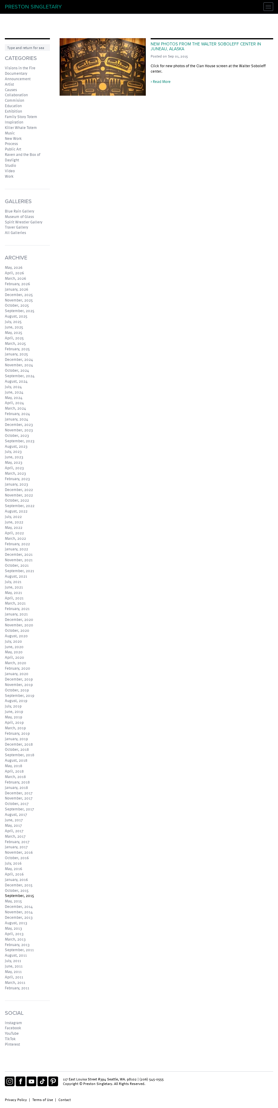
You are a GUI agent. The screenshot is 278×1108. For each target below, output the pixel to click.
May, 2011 (13, 971)
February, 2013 (17, 944)
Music (10, 133)
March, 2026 (15, 278)
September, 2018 (19, 755)
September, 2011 (19, 950)
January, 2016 (16, 879)
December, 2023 (19, 424)
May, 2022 (13, 527)
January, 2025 (16, 354)
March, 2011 (15, 982)
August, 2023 (16, 446)
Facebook (13, 1028)
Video (10, 171)
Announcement (18, 79)
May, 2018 (13, 766)
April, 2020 (14, 657)
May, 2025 (13, 332)
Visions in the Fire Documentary (20, 70)
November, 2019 (19, 684)
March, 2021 (15, 603)
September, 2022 (19, 506)
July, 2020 (13, 641)
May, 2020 (14, 652)
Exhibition (13, 111)
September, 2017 (19, 809)
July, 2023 (13, 451)
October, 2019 (17, 690)
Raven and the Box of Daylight (22, 157)
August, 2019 (16, 700)
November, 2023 (19, 430)
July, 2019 (13, 706)
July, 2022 (13, 516)
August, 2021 (16, 576)
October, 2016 (17, 858)
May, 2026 (13, 267)
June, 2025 (14, 327)
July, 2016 (13, 863)
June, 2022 (14, 522)
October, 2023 (17, 435)
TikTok (10, 1039)
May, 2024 (13, 397)
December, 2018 (19, 744)
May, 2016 (13, 869)
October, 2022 (17, 500)
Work (9, 176)
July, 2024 (13, 387)
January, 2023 (16, 484)
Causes (11, 90)
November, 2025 (19, 300)
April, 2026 (14, 273)
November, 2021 (19, 560)
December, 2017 (19, 793)
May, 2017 (13, 825)
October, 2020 (17, 630)
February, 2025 (17, 349)
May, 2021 (13, 592)
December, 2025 (19, 295)
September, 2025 (19, 311)
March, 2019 (15, 728)
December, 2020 (19, 619)
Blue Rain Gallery (19, 211)
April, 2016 (14, 874)
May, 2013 (13, 928)
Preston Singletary (33, 6)
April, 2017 (14, 831)
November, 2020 (19, 625)
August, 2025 (16, 316)
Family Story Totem (21, 117)
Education (13, 106)
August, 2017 (16, 814)
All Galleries (15, 232)
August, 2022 (16, 511)
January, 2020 (16, 674)
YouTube (12, 1033)
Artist (9, 84)
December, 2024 (19, 359)
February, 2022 (17, 544)
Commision (14, 100)
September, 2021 (19, 571)
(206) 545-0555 (151, 1079)
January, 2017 (16, 847)
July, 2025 (13, 321)
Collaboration (16, 95)
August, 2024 (16, 381)
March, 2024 (15, 408)
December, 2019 (19, 679)
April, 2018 (14, 771)
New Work (13, 138)
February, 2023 (17, 479)
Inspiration (14, 122)
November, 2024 (19, 365)
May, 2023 (13, 462)
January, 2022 (16, 549)
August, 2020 (16, 636)
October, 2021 (17, 565)
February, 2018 (17, 782)
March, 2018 (15, 776)
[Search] (27, 47)
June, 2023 (14, 457)
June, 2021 (14, 587)
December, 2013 (19, 917)
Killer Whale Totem (21, 127)
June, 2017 (14, 820)
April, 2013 (14, 934)
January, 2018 (16, 787)
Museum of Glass (19, 216)
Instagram (13, 1023)
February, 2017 (17, 842)
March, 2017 (15, 836)
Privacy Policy (16, 1099)
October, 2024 (17, 370)
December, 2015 (19, 885)
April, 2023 (14, 468)
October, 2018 (17, 749)
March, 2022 (15, 538)
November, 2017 (19, 798)
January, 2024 (16, 419)
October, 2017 (17, 803)
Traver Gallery (16, 227)
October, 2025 (17, 305)
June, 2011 (14, 966)
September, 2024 (19, 376)
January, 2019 (16, 739)
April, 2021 (14, 598)
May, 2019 (13, 717)
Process (11, 143)
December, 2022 (19, 489)
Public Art (13, 149)
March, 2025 (15, 343)
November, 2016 (19, 852)
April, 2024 (14, 403)
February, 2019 (17, 733)
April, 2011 (14, 977)
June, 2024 (14, 392)
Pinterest (12, 1044)
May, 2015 (13, 901)
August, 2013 (16, 923)
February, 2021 (17, 608)
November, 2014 (19, 912)
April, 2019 (14, 722)
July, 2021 (13, 582)
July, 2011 (13, 961)
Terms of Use (42, 1099)
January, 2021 (16, 614)
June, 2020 (14, 647)
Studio (10, 165)
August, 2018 (16, 760)
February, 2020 (17, 668)
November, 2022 (19, 495)
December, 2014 (19, 906)
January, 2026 (16, 289)
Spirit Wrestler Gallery (23, 222)
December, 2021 (19, 554)
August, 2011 (16, 955)
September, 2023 (19, 441)
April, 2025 (14, 338)
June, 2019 (14, 711)
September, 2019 (19, 695)
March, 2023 (15, 473)
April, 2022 (14, 533)
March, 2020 (15, 663)
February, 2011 (17, 988)
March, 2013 (15, 939)
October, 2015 (17, 890)
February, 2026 (17, 284)
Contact (64, 1099)
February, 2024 (17, 414)
